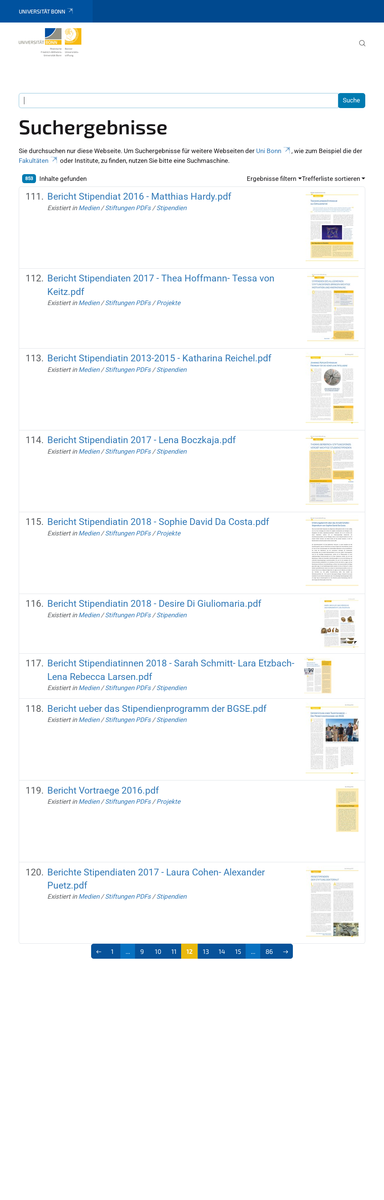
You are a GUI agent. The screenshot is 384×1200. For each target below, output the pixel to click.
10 (158, 951)
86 (269, 951)
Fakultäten (38, 160)
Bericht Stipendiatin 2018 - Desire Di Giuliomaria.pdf (154, 603)
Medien (88, 208)
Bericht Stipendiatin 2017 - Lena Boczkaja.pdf (141, 440)
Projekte (168, 303)
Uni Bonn (273, 151)
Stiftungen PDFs (128, 208)
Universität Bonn (46, 11)
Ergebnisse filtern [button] (271, 178)
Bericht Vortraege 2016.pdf (103, 790)
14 (222, 951)
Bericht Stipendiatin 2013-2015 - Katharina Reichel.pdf (159, 358)
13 (206, 951)
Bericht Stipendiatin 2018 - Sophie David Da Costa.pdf (158, 521)
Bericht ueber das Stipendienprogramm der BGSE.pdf (157, 708)
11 (174, 951)
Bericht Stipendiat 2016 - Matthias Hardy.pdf (139, 196)
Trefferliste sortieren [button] (331, 178)
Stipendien (171, 208)
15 (238, 951)
